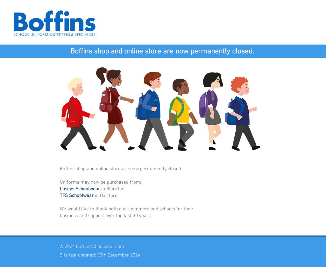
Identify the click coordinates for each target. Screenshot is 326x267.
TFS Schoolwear (77, 196)
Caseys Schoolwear (80, 189)
